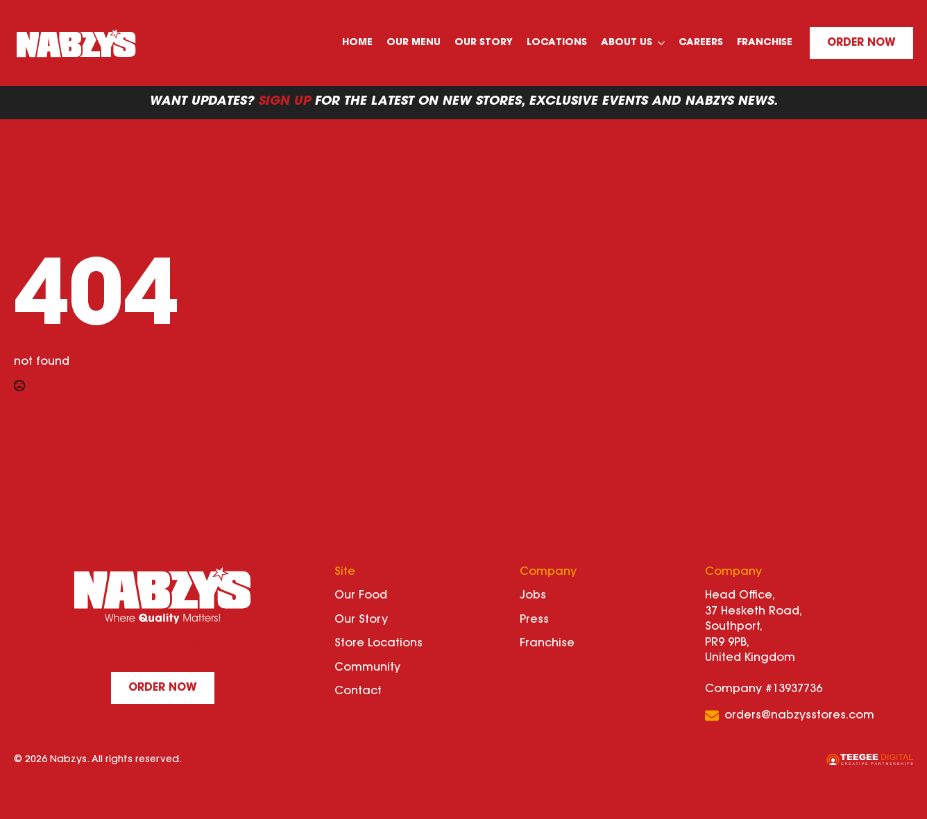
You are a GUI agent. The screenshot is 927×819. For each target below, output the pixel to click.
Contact (358, 691)
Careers (701, 43)
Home (357, 43)
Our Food (360, 595)
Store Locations (378, 643)
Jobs (533, 595)
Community (367, 667)
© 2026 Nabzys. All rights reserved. (98, 760)
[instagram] (193, 649)
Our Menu (413, 43)
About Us (626, 43)
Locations (557, 43)
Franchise (764, 43)
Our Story (483, 43)
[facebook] (132, 649)
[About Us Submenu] (662, 43)
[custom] (163, 649)
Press (534, 620)
